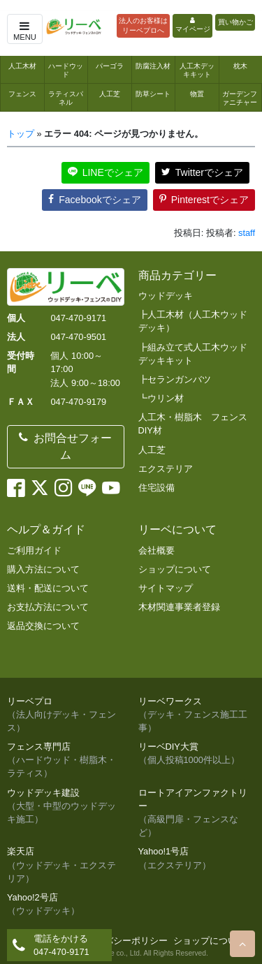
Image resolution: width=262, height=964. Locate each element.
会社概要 (156, 550)
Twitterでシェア (202, 172)
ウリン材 (165, 398)
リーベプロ (65, 715)
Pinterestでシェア (204, 199)
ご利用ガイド (34, 550)
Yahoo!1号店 (197, 858)
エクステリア (165, 469)
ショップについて (174, 569)
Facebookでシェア (94, 199)
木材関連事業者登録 (179, 607)
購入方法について (43, 569)
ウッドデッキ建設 (65, 806)
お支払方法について (48, 607)
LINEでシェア (105, 172)
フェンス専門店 (65, 760)
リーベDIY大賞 (197, 753)
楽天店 (65, 865)
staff (246, 233)
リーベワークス (197, 715)
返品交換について (43, 626)
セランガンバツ (179, 379)
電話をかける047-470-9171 (61, 945)
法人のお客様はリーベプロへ (143, 25)
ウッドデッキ (165, 295)
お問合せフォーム (65, 446)
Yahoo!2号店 (65, 904)
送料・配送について (48, 588)
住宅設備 (156, 487)
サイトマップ (165, 588)
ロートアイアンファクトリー (197, 813)
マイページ (192, 25)
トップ (20, 133)
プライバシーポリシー (122, 940)
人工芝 (152, 450)
